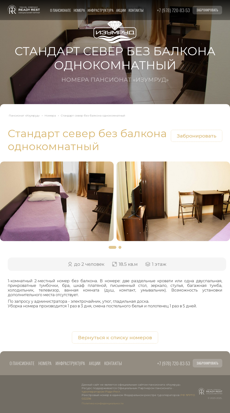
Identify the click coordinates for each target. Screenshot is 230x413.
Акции (121, 10)
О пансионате (60, 10)
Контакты (136, 10)
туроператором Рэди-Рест (101, 391)
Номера (79, 10)
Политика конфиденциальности (103, 403)
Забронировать (207, 10)
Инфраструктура (100, 10)
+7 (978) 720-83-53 (173, 10)
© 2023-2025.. (215, 398)
